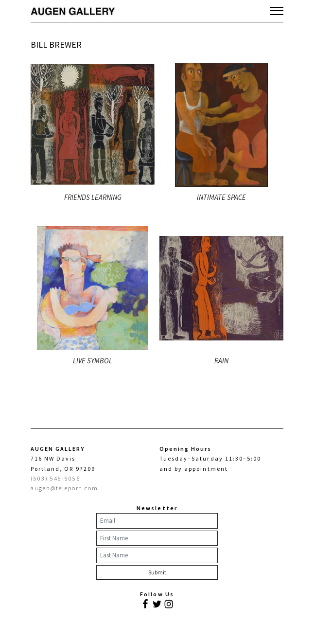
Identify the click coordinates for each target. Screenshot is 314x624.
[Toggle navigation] (276, 11)
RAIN (221, 360)
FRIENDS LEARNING (93, 197)
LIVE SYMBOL (92, 360)
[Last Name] (157, 555)
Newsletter (157, 508)
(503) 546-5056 (56, 478)
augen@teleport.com (64, 488)
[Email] (157, 521)
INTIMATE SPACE (221, 197)
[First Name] (157, 538)
